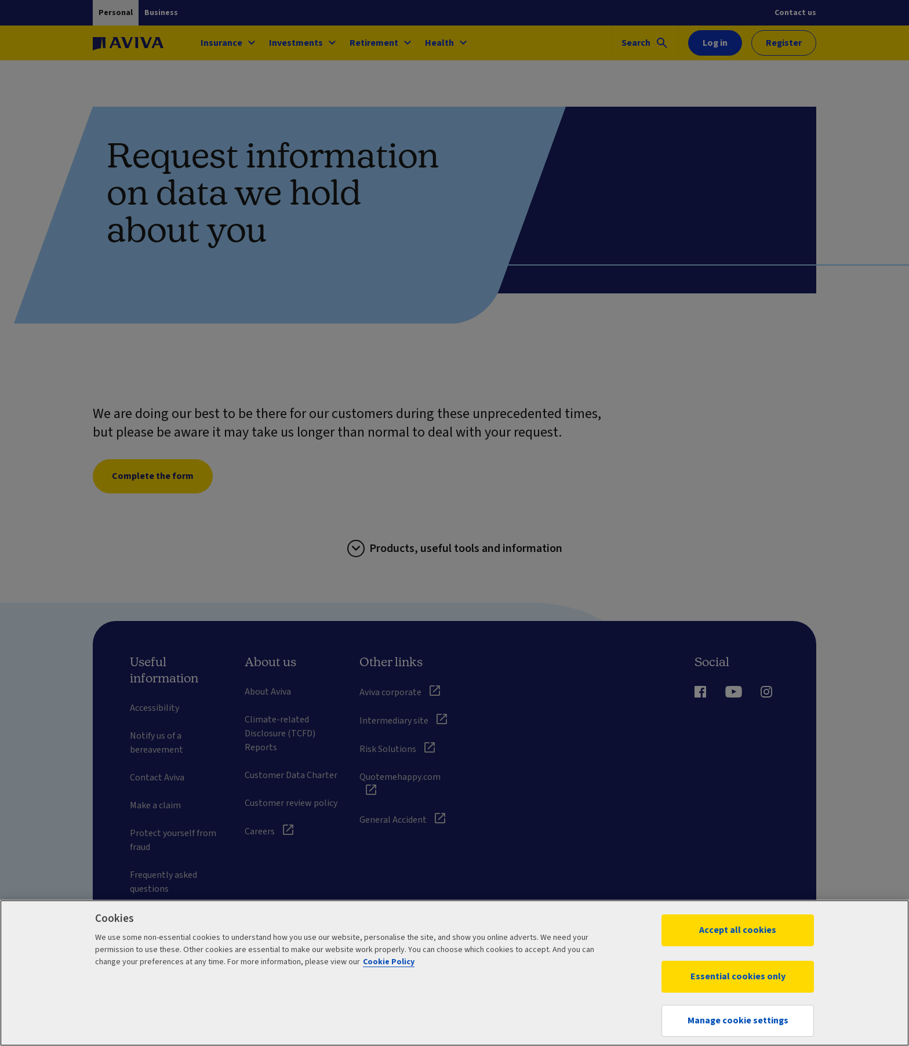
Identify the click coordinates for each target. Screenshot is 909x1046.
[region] (454, 973)
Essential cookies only (738, 976)
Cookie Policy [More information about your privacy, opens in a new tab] (388, 962)
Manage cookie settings (738, 1020)
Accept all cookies (737, 930)
